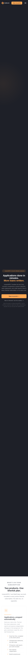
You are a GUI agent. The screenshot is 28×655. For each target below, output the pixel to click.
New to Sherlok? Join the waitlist (13, 300)
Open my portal (17, 3)
